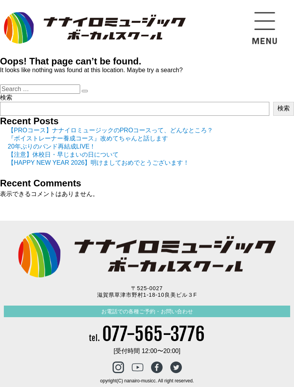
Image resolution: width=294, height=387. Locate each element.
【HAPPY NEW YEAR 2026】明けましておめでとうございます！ (99, 162)
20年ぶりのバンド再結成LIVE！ (52, 146)
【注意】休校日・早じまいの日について (63, 154)
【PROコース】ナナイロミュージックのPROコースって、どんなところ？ (110, 130)
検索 (6, 97)
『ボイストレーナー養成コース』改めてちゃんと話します (88, 138)
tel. (147, 338)
